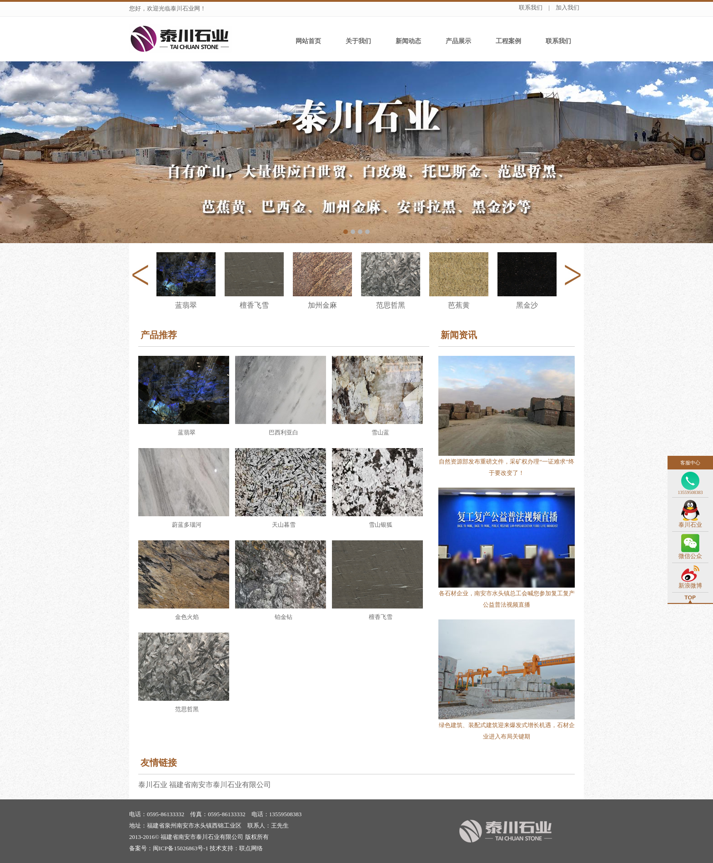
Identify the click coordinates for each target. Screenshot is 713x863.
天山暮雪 (284, 524)
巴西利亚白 (283, 432)
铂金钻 (283, 617)
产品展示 (458, 41)
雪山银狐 (380, 524)
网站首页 (308, 41)
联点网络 (251, 848)
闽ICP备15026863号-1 (180, 848)
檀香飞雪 (380, 617)
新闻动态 (408, 41)
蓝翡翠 (187, 432)
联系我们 (530, 7)
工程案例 (508, 41)
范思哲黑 (187, 709)
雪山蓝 (380, 432)
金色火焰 (187, 617)
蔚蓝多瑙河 (186, 524)
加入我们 (567, 7)
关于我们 (358, 41)
